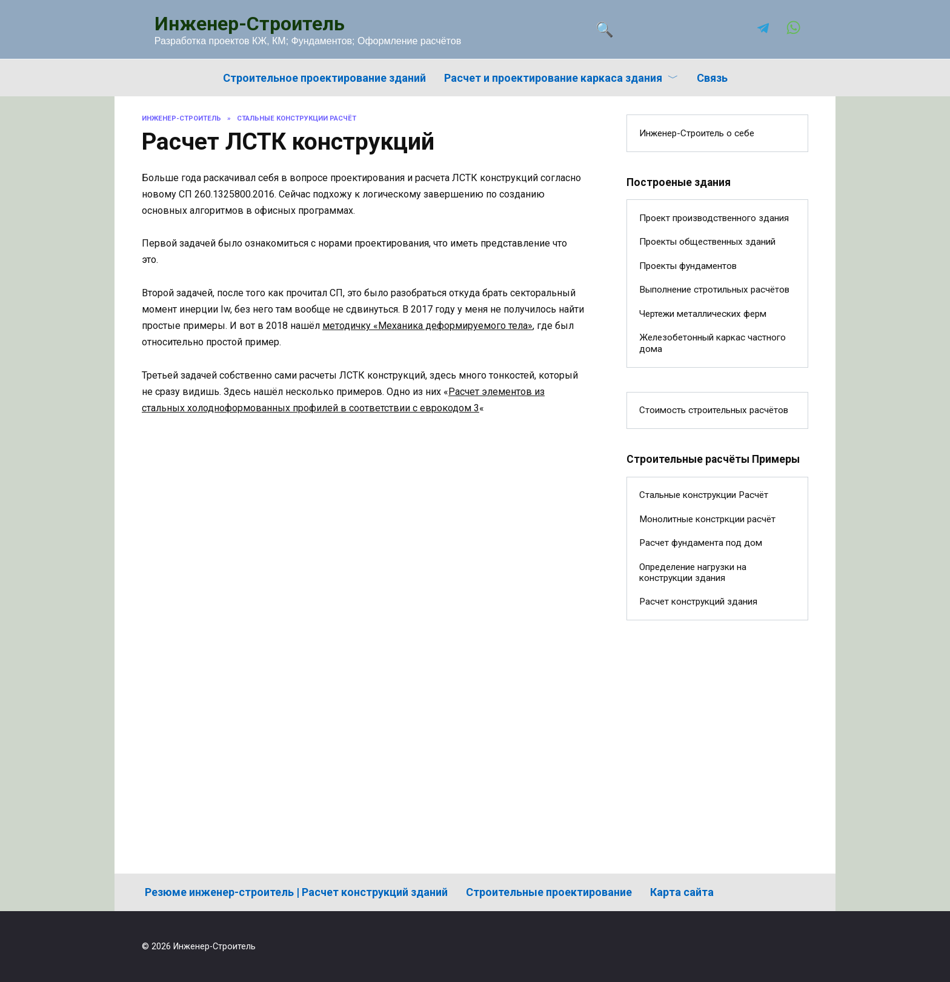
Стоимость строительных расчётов (713, 410)
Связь (712, 77)
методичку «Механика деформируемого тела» (427, 325)
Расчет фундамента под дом (700, 542)
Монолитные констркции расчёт (707, 519)
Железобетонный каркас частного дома (712, 343)
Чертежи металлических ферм (702, 313)
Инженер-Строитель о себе (696, 133)
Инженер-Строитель (249, 23)
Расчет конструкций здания (698, 601)
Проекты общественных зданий (707, 241)
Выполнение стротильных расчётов (714, 289)
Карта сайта (682, 892)
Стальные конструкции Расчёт (703, 494)
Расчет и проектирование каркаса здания (553, 77)
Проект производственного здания (714, 218)
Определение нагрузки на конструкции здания (692, 572)
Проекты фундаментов (688, 265)
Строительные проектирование (549, 892)
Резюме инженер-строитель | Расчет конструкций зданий (296, 892)
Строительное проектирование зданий (324, 77)
